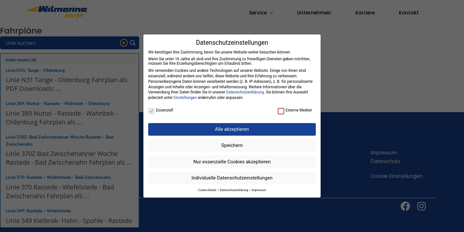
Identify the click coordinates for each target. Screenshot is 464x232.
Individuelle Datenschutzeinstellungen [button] (232, 178)
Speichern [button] (232, 145)
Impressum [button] (259, 190)
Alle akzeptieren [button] (232, 129)
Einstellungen (185, 97)
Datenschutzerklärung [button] (234, 190)
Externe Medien (295, 110)
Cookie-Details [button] (207, 190)
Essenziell (160, 110)
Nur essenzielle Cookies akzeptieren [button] (232, 162)
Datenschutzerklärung (245, 92)
